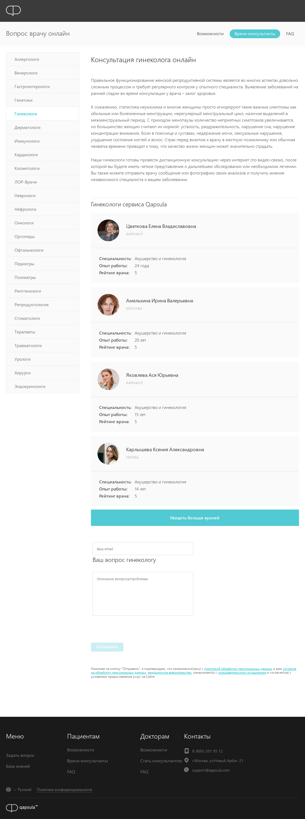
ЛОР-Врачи (25, 182)
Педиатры (24, 263)
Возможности (210, 33)
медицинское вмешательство (169, 672)
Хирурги (22, 372)
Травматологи (28, 345)
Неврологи (24, 195)
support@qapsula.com (211, 770)
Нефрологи (25, 209)
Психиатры (25, 277)
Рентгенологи (27, 291)
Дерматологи (27, 127)
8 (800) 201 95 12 (207, 751)
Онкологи (24, 222)
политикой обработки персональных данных (238, 669)
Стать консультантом (161, 760)
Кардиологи (26, 154)
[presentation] (134, 628)
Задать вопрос (20, 755)
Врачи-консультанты (255, 33)
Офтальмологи (28, 250)
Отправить (107, 647)
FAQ (290, 33)
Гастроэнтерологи (32, 86)
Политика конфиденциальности (64, 789)
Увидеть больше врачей (195, 517)
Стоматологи (27, 318)
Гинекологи (25, 113)
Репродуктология (31, 304)
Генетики (23, 100)
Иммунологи (27, 141)
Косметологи (27, 168)
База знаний (18, 766)
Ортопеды (24, 236)
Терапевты (24, 332)
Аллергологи (26, 59)
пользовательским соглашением (242, 672)
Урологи (22, 359)
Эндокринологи (29, 386)
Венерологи (25, 73)
